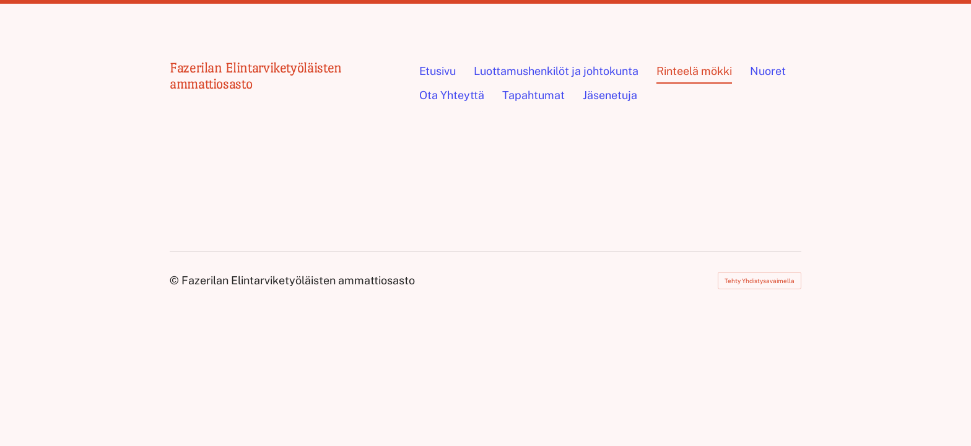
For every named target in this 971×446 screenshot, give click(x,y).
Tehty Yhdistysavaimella (760, 280)
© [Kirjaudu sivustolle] (175, 280)
